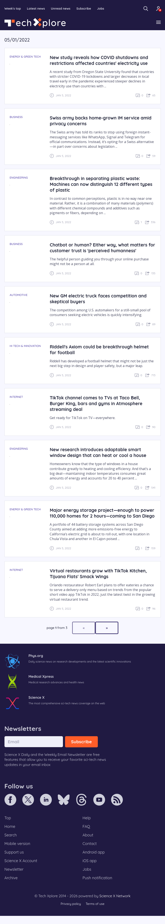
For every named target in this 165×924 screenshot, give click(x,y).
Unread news (62, 9)
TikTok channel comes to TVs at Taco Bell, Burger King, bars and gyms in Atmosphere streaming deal (97, 403)
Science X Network (114, 904)
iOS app (90, 868)
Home (10, 833)
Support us (14, 859)
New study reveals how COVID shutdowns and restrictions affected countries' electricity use (100, 60)
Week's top (13, 9)
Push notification (98, 885)
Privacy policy (70, 912)
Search (10, 841)
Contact (90, 850)
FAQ (87, 833)
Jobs (103, 9)
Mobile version (17, 850)
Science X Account (21, 868)
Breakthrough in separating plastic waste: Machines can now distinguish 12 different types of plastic (96, 184)
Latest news (36, 9)
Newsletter (14, 877)
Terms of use (95, 912)
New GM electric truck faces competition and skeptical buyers (100, 299)
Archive (11, 885)
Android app (94, 859)
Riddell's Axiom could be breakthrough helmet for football (101, 349)
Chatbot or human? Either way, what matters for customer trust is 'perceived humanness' (100, 248)
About (88, 841)
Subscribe (85, 9)
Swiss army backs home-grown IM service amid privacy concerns (102, 121)
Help (87, 824)
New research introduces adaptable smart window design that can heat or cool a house (99, 452)
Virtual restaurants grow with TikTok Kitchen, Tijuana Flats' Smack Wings (100, 579)
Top (7, 824)
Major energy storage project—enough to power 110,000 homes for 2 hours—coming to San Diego (99, 516)
